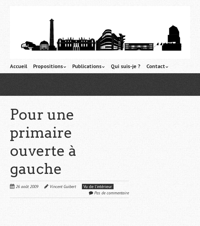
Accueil (18, 66)
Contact (155, 66)
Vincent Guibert (63, 186)
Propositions (48, 66)
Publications (87, 66)
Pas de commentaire (111, 193)
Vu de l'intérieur (97, 186)
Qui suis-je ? (125, 66)
